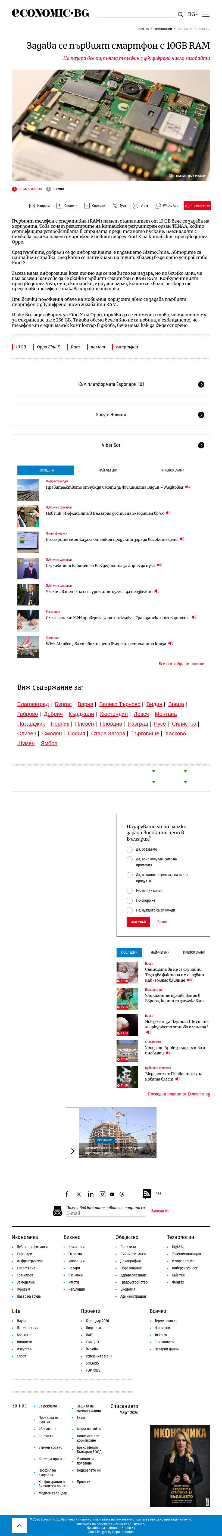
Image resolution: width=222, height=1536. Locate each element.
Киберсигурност (185, 1268)
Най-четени (108, 470)
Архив (162, 922)
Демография (130, 1261)
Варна (85, 704)
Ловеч (141, 714)
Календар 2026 (97, 1321)
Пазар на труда (29, 1296)
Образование (131, 1268)
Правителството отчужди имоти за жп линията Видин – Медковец (118, 487)
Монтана (166, 714)
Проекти (91, 1311)
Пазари (74, 1268)
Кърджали (81, 714)
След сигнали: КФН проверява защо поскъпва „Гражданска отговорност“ (121, 617)
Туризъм (23, 1289)
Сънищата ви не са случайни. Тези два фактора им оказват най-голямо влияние (174, 975)
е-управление (183, 1261)
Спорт (21, 1356)
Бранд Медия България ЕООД (89, 1449)
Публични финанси (59, 507)
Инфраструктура (57, 481)
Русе (160, 724)
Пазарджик (31, 724)
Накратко (162, 1328)
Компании (52, 638)
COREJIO (92, 1342)
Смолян (52, 733)
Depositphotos (123, 1532)
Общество (127, 1237)
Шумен (26, 743)
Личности (24, 1342)
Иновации (76, 1261)
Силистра (184, 724)
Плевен (84, 724)
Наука (149, 964)
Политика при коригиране (88, 1438)
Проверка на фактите (49, 1419)
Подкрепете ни (89, 1470)
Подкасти (93, 1328)
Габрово (27, 714)
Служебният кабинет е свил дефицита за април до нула (104, 565)
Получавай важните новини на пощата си (105, 1208)
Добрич (53, 714)
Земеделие (26, 1282)
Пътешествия (154, 990)
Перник (60, 724)
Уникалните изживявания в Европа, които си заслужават (174, 998)
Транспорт (25, 1275)
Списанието (153, 1042)
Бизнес (72, 1237)
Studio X (127, 1528)
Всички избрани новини (182, 664)
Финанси (75, 1275)
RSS (151, 1194)
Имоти (73, 1282)
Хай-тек (178, 1275)
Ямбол (48, 743)
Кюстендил (114, 714)
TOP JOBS (93, 1370)
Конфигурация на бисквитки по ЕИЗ (53, 1483)
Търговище (145, 733)
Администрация (133, 1296)
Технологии (163, 29)
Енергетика (26, 1268)
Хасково (175, 733)
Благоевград (33, 704)
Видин (154, 704)
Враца (176, 704)
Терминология (166, 1321)
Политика (128, 1247)
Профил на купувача (47, 1472)
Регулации (53, 612)
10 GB (21, 346)
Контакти (46, 1436)
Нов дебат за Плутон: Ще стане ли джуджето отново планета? (176, 1027)
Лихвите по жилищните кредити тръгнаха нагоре (114, 1150)
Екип (81, 1417)
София (76, 733)
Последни (45, 470)
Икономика (104, 1140)
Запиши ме (160, 1211)
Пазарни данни (167, 1349)
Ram (75, 346)
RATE (89, 1335)
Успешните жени (99, 1356)
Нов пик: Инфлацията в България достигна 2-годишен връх (108, 513)
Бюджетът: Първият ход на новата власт (173, 1076)
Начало (143, 29)
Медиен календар (53, 1493)
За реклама (48, 1406)
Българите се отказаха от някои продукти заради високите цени (115, 539)
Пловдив (111, 724)
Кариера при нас (52, 1459)
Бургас (63, 704)
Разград (138, 724)
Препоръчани (173, 470)
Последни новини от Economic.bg (179, 1094)
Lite (16, 1311)
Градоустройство (134, 1282)
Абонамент (47, 1429)
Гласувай (138, 922)
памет (98, 346)
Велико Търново (119, 704)
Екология (127, 1289)
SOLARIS (92, 1363)
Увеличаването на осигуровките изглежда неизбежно (102, 591)
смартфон (127, 346)
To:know (161, 1335)
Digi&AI (178, 1247)
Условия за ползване (85, 1461)
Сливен (26, 733)
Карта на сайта (89, 1429)
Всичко (158, 1311)
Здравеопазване (133, 1275)
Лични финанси (56, 533)
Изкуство (24, 1349)
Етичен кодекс (50, 1447)
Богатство (24, 1335)
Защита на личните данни (89, 1408)
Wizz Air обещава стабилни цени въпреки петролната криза (109, 643)
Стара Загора (108, 733)
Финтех (178, 1282)
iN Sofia (92, 1349)
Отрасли (75, 1254)
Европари (24, 1254)
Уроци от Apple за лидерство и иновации (175, 1050)
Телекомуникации (186, 1254)
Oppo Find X (48, 346)
